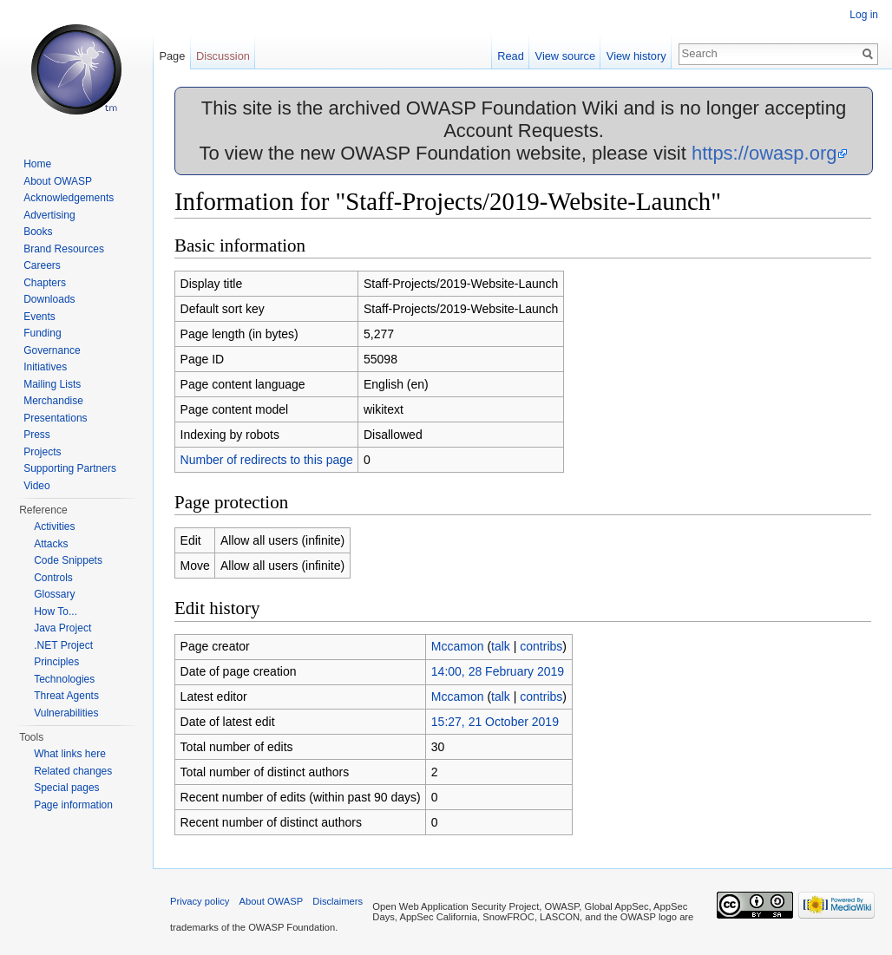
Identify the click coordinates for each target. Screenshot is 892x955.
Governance (51, 350)
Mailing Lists (52, 384)
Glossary (54, 594)
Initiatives (45, 367)
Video (36, 486)
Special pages (66, 788)
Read (510, 55)
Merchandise (53, 401)
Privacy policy (199, 901)
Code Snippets (68, 560)
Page (172, 55)
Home (37, 164)
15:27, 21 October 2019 (495, 722)
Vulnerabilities (66, 713)
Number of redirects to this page (266, 460)
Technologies (64, 679)
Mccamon (457, 646)
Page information (73, 805)
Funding (42, 333)
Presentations (55, 418)
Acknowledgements (68, 198)
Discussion (223, 55)
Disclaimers (337, 901)
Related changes (73, 771)
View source (565, 55)
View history (636, 55)
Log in (863, 15)
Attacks (51, 544)
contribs (541, 646)
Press (36, 434)
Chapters (44, 283)
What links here (70, 754)
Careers (42, 265)
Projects (42, 452)
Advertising (49, 215)
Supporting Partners (69, 468)
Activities (54, 526)
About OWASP (57, 181)
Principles (56, 662)
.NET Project (63, 645)
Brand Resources (63, 249)
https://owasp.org (764, 153)
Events (39, 317)
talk (500, 646)
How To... (55, 611)
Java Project (62, 628)
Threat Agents (66, 696)
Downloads (49, 299)
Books (37, 232)
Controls (53, 578)
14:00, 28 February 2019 (497, 671)
